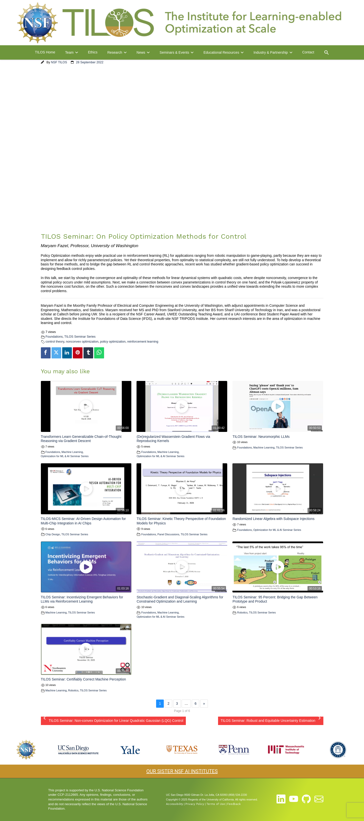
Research (114, 52)
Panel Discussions (168, 534)
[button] (326, 52)
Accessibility (174, 804)
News (141, 52)
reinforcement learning (142, 341)
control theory (55, 341)
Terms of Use (215, 804)
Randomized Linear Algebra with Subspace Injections (273, 519)
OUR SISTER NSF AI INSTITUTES (182, 771)
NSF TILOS (59, 62)
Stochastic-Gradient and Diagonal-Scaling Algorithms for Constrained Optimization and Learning (180, 599)
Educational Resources (221, 52)
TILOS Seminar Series (80, 336)
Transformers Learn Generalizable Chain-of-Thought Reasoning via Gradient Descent (81, 439)
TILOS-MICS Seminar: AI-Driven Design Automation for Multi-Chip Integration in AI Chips (83, 521)
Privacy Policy (194, 804)
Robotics (242, 612)
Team (69, 52)
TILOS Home (45, 52)
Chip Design (52, 534)
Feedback (234, 804)
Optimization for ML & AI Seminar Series (65, 456)
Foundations (54, 336)
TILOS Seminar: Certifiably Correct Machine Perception (83, 679)
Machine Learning (72, 451)
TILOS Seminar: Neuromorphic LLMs (260, 437)
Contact (308, 52)
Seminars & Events (174, 52)
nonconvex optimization (82, 341)
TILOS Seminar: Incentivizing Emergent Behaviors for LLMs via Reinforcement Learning (82, 599)
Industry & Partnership (270, 52)
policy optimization (113, 341)
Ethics (92, 52)
